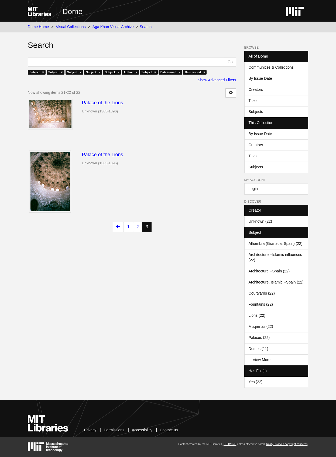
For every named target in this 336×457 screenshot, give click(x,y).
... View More (259, 360)
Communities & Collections (271, 67)
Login (253, 188)
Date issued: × (170, 72)
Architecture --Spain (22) (269, 271)
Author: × (130, 72)
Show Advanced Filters (217, 80)
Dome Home (38, 27)
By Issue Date (260, 78)
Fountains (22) (261, 304)
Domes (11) (258, 348)
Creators (256, 89)
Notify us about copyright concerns (286, 444)
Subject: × (36, 72)
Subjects (256, 111)
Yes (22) (256, 382)
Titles (253, 100)
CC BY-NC (230, 444)
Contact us (169, 430)
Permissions (114, 430)
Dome (72, 11)
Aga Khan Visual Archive (113, 27)
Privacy (90, 430)
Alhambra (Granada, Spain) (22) (276, 243)
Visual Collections (70, 27)
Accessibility (142, 430)
